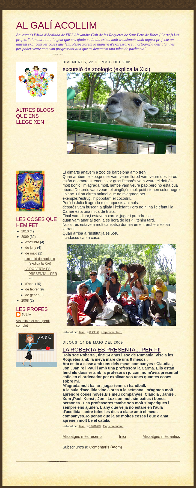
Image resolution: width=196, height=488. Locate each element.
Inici (122, 436)
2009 (25, 237)
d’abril (30, 284)
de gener (32, 295)
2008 (25, 300)
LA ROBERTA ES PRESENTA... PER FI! (41, 273)
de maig (31, 253)
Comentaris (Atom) (105, 447)
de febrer (32, 289)
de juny (31, 248)
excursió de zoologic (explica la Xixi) (106, 69)
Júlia (26, 314)
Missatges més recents (82, 436)
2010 (25, 231)
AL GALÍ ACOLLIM (56, 25)
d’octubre (32, 242)
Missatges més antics (161, 436)
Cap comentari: (112, 332)
